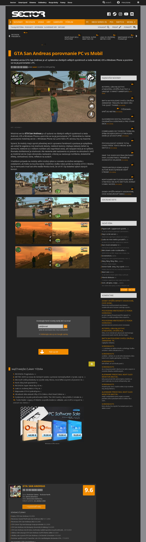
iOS (18, 67)
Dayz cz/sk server (109, 234)
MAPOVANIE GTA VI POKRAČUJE (125, 38)
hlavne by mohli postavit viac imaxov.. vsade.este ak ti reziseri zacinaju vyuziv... (116, 306)
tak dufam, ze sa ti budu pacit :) (112, 363)
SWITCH (120, 22)
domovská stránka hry (34, 499)
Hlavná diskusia (108, 277)
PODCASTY (29, 27)
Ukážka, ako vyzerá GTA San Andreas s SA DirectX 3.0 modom (32, 535)
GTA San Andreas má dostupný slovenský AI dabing (29, 527)
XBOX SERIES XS (99, 22)
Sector (13, 2)
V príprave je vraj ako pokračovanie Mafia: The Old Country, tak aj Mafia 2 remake (49, 397)
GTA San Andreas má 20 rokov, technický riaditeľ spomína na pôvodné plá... (37, 530)
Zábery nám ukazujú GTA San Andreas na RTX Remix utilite (31, 533)
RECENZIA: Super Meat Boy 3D (28, 385)
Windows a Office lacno (52, 443)
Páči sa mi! (53, 352)
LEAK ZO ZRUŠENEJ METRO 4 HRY (107, 38)
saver (34, 67)
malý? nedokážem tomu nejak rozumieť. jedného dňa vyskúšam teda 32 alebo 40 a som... (116, 398)
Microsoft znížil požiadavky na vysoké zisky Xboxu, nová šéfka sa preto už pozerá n (49, 380)
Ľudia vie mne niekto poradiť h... (114, 239)
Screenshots (107, 256)
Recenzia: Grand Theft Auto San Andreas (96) (27, 519)
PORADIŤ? (128, 27)
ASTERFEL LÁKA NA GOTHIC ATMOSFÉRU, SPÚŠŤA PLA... (113, 329)
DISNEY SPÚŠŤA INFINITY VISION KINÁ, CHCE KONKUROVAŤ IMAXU (118, 192)
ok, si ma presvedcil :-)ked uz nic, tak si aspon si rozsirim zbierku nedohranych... (118, 370)
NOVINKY (18, 22)
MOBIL (130, 22)
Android (25, 67)
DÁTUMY (61, 27)
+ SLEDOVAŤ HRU (34, 506)
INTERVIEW (38, 27)
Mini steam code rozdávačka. (113, 250)
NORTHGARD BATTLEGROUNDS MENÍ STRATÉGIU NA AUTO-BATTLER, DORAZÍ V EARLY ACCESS (118, 181)
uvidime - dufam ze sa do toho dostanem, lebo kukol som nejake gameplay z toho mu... (118, 357)
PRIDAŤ (115, 27)
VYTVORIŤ (124, 290)
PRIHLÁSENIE (126, 2)
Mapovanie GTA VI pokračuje (28, 391)
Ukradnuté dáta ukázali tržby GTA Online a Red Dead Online (40, 394)
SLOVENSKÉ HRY (50, 27)
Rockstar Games (33, 495)
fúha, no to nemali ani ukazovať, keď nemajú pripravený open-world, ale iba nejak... (117, 334)
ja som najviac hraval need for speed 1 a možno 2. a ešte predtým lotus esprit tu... (116, 316)
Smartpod (22, 2)
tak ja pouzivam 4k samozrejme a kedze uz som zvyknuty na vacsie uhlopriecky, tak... (117, 380)
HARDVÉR (58, 22)
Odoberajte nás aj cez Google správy (54, 334)
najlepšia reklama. (108, 343)
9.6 (89, 490)
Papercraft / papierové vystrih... (114, 228)
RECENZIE (30, 22)
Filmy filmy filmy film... (110, 261)
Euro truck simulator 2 (110, 245)
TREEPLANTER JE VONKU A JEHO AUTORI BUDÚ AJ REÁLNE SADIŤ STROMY (115, 169)
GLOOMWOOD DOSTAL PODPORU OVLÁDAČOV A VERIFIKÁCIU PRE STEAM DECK (118, 121)
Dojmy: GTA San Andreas (20, 516)
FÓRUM (69, 22)
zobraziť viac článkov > (21, 403)
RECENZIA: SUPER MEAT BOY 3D (89, 38)
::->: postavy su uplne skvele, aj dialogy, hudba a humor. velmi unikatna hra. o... (118, 349)
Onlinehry (42, 2)
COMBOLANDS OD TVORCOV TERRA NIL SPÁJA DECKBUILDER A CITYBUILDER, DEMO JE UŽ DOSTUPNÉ (118, 133)
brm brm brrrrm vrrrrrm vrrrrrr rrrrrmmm (116, 325)
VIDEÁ (41, 22)
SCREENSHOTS (108, 346)
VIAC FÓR (132, 290)
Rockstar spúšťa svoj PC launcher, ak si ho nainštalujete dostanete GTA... (36, 538)
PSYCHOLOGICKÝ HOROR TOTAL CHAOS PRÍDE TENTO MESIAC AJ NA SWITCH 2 (116, 145)
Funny (62, 2)
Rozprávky (53, 2)
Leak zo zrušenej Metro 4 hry (28, 388)
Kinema (33, 2)
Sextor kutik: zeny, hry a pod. (113, 266)
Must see (105, 272)
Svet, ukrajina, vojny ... (110, 283)
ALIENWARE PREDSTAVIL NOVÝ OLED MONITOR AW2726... (117, 375)
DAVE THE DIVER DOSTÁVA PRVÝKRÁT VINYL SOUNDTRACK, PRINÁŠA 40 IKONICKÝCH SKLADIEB (117, 157)
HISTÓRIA (20, 27)
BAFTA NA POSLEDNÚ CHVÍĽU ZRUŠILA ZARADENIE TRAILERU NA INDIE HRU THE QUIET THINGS (118, 102)
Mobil (14, 67)
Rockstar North (45, 495)
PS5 (111, 22)
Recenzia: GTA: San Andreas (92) (22, 522)
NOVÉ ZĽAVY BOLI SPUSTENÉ (71, 38)
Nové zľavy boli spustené (26, 382)
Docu (70, 2)
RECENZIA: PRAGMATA (15, 36)
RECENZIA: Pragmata (25, 374)
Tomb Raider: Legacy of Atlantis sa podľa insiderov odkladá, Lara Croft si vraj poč (50, 400)
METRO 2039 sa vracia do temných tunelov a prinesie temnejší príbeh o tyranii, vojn (50, 377)
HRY (49, 22)
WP (21, 67)
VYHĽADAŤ (102, 27)
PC (87, 22)
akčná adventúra (32, 497)
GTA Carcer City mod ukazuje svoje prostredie (27, 524)
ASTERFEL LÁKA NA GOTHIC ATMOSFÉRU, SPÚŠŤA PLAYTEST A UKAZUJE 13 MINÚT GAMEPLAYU (116, 89)
